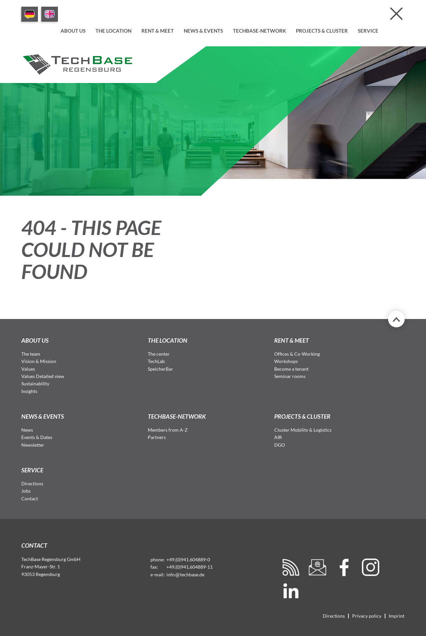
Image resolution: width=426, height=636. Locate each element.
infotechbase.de (185, 574)
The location (113, 31)
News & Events (203, 31)
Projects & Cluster (322, 31)
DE (29, 14)
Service (368, 31)
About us (73, 31)
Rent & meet (157, 31)
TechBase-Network (259, 31)
